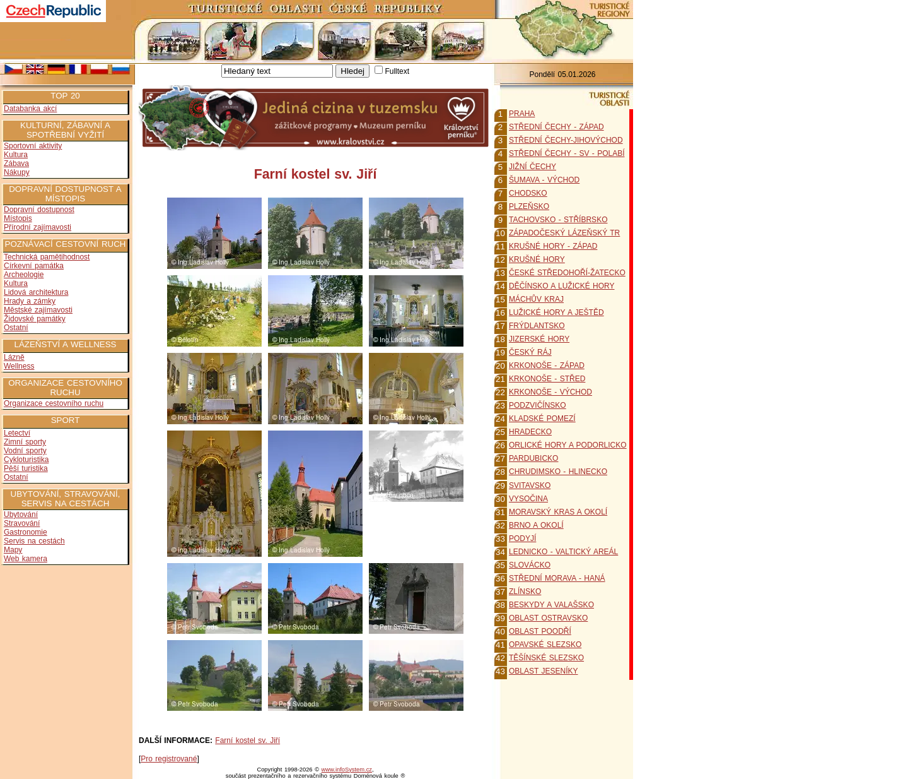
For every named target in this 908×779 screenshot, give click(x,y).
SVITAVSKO (529, 485)
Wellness (19, 366)
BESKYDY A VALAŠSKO (551, 604)
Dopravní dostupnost (39, 209)
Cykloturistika (26, 459)
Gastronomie (25, 532)
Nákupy (17, 172)
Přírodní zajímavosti (37, 227)
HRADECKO (530, 431)
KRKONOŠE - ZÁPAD (547, 365)
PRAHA (522, 113)
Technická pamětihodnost (47, 257)
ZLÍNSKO (525, 591)
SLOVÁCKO (529, 565)
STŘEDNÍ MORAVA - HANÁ (557, 578)
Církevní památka (34, 265)
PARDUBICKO (533, 458)
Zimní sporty (25, 441)
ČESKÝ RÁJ (530, 352)
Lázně (14, 357)
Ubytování (21, 514)
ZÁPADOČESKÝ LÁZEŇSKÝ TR (564, 233)
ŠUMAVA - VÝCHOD (544, 179)
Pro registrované (169, 758)
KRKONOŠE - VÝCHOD (550, 392)
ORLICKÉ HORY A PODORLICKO (568, 445)
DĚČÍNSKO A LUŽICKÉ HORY (562, 286)
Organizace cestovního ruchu (53, 403)
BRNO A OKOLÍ (536, 525)
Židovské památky (35, 318)
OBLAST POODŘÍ (540, 631)
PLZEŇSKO (529, 206)
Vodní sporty (25, 450)
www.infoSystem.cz (347, 769)
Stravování (22, 523)
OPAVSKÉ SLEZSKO (545, 644)
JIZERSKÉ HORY (539, 339)
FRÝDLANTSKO (537, 325)
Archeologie (24, 274)
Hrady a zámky (29, 301)
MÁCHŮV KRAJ (536, 299)
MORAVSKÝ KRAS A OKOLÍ (558, 512)
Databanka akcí (30, 108)
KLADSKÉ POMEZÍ (542, 418)
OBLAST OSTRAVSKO (548, 618)
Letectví (17, 433)
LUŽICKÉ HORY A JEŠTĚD (556, 312)
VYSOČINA (528, 498)
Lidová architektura (36, 292)
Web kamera (25, 558)
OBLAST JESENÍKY (543, 671)
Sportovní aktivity (33, 145)
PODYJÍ (522, 538)
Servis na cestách (34, 541)
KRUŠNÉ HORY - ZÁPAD (553, 246)
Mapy (13, 549)
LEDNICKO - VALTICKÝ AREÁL (563, 551)
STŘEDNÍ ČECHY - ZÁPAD (556, 126)
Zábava (16, 163)
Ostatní (16, 327)
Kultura (16, 154)
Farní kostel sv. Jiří (247, 740)
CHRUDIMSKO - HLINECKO (558, 471)
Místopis (18, 218)
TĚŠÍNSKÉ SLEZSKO (546, 657)
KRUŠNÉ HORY (537, 259)
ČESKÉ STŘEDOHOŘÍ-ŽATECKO (567, 272)
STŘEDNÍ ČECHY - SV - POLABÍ (566, 153)
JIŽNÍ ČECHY (532, 166)
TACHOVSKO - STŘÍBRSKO (558, 219)
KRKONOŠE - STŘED (547, 378)
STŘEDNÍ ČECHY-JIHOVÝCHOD (566, 140)
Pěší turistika (26, 468)
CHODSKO (528, 193)
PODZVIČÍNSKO (537, 405)
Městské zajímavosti (38, 310)
